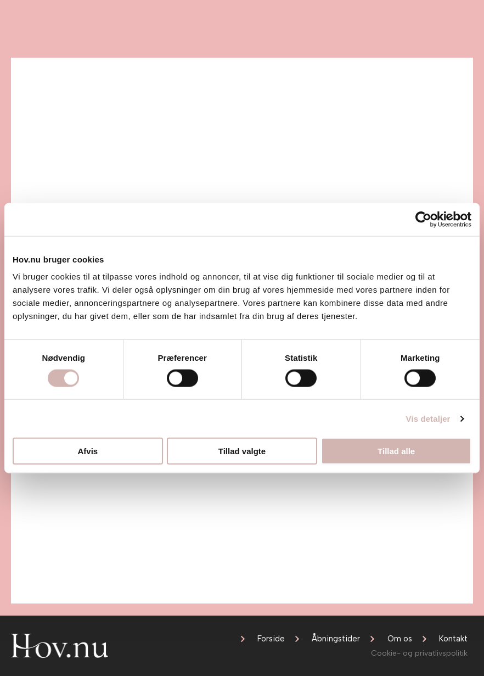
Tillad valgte (242, 451)
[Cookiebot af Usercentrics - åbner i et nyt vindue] (423, 219)
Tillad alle (396, 451)
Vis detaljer (428, 418)
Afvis (87, 451)
